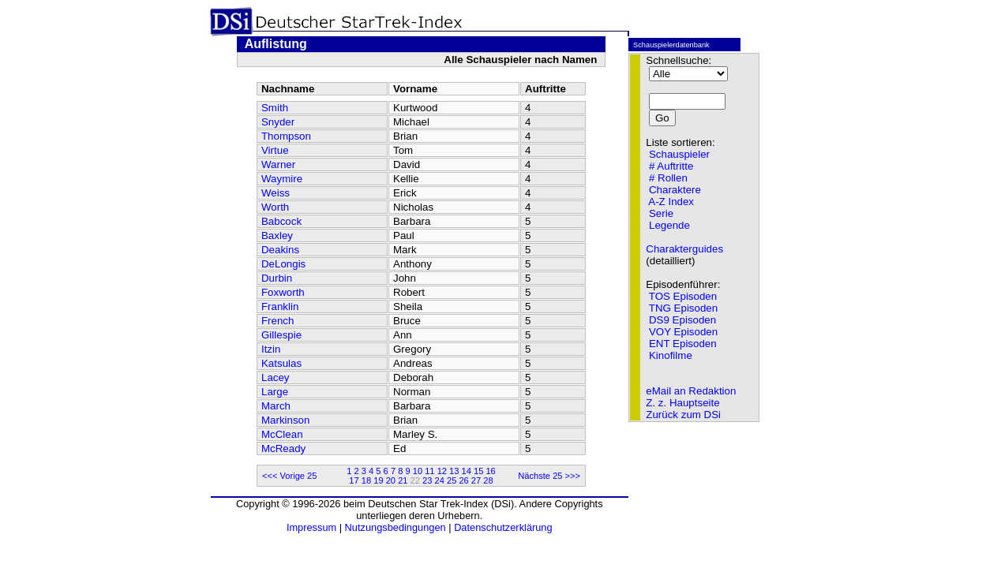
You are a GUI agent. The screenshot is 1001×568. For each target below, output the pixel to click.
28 (488, 480)
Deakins (280, 250)
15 (478, 471)
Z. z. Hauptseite (682, 403)
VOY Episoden (683, 332)
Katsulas (281, 363)
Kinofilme (670, 355)
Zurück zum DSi (683, 414)
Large (274, 392)
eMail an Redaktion (691, 391)
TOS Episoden (683, 296)
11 (429, 471)
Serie (661, 213)
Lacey (275, 377)
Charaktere (675, 190)
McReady (283, 448)
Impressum (311, 527)
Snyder (277, 122)
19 (378, 480)
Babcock (281, 221)
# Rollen (668, 178)
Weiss (275, 193)
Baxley (277, 235)
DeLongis (283, 264)
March (276, 406)
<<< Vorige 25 (289, 475)
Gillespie (281, 335)
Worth (275, 207)
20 (391, 480)
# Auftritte (671, 166)
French (277, 321)
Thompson (286, 136)
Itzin (270, 349)
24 (439, 480)
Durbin (276, 278)
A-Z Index (671, 201)
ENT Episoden (683, 343)
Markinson (285, 420)
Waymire (281, 179)
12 (442, 471)
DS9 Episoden (682, 320)
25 (451, 480)
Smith (274, 108)
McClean (282, 434)
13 (454, 471)
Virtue (275, 150)
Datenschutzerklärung (503, 527)
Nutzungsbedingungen (395, 527)
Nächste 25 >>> (549, 475)
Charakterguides (684, 249)
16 (490, 471)
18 (366, 480)
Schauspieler (679, 154)
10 (417, 471)
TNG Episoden (683, 308)
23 (427, 480)
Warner (278, 164)
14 (466, 471)
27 (476, 480)
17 (353, 480)
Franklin (279, 306)
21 (402, 480)
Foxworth (283, 292)
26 (463, 480)
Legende (669, 225)
